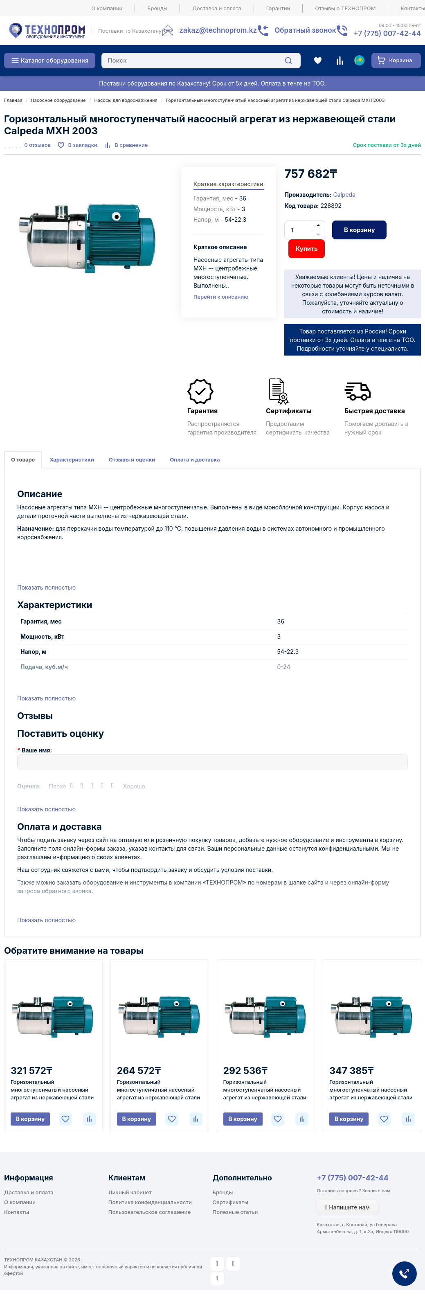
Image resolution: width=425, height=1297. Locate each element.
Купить (306, 248)
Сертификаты (230, 1202)
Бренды (157, 8)
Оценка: (29, 786)
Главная (13, 100)
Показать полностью (46, 587)
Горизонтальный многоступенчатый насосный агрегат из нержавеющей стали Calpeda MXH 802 (52, 1090)
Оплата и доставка (195, 459)
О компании (106, 8)
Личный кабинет (130, 1192)
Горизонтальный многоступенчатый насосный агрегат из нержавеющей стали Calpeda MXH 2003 (275, 100)
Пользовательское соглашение (149, 1212)
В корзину (359, 230)
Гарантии (278, 8)
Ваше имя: (37, 750)
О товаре (23, 459)
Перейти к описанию (220, 296)
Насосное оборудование (58, 100)
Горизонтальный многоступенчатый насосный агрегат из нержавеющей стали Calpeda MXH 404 (264, 1090)
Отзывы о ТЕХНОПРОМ (345, 8)
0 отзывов (37, 145)
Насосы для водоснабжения (125, 100)
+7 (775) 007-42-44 (353, 1177)
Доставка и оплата (216, 8)
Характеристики (71, 459)
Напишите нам (347, 1207)
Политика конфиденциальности (150, 1202)
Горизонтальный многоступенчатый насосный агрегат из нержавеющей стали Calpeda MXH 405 (370, 1090)
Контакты (16, 1212)
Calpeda (344, 194)
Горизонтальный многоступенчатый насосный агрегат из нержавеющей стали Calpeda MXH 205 (158, 1090)
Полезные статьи (235, 1212)
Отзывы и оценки (132, 459)
